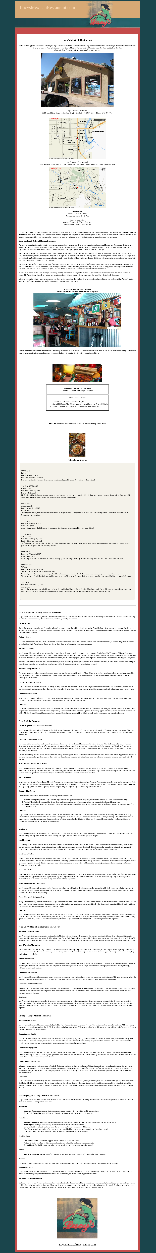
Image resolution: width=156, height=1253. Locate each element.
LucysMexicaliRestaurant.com (47, 7)
